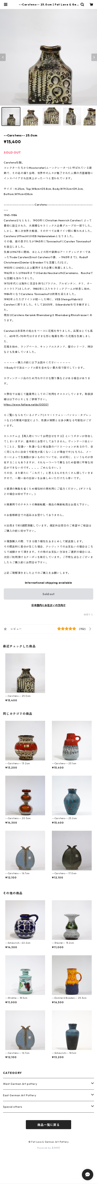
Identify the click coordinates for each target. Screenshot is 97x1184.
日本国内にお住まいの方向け (48, 605)
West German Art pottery (20, 1084)
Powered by (48, 1147)
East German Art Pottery (19, 1095)
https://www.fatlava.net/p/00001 (26, 404)
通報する (88, 614)
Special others (12, 1106)
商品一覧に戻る (48, 1125)
